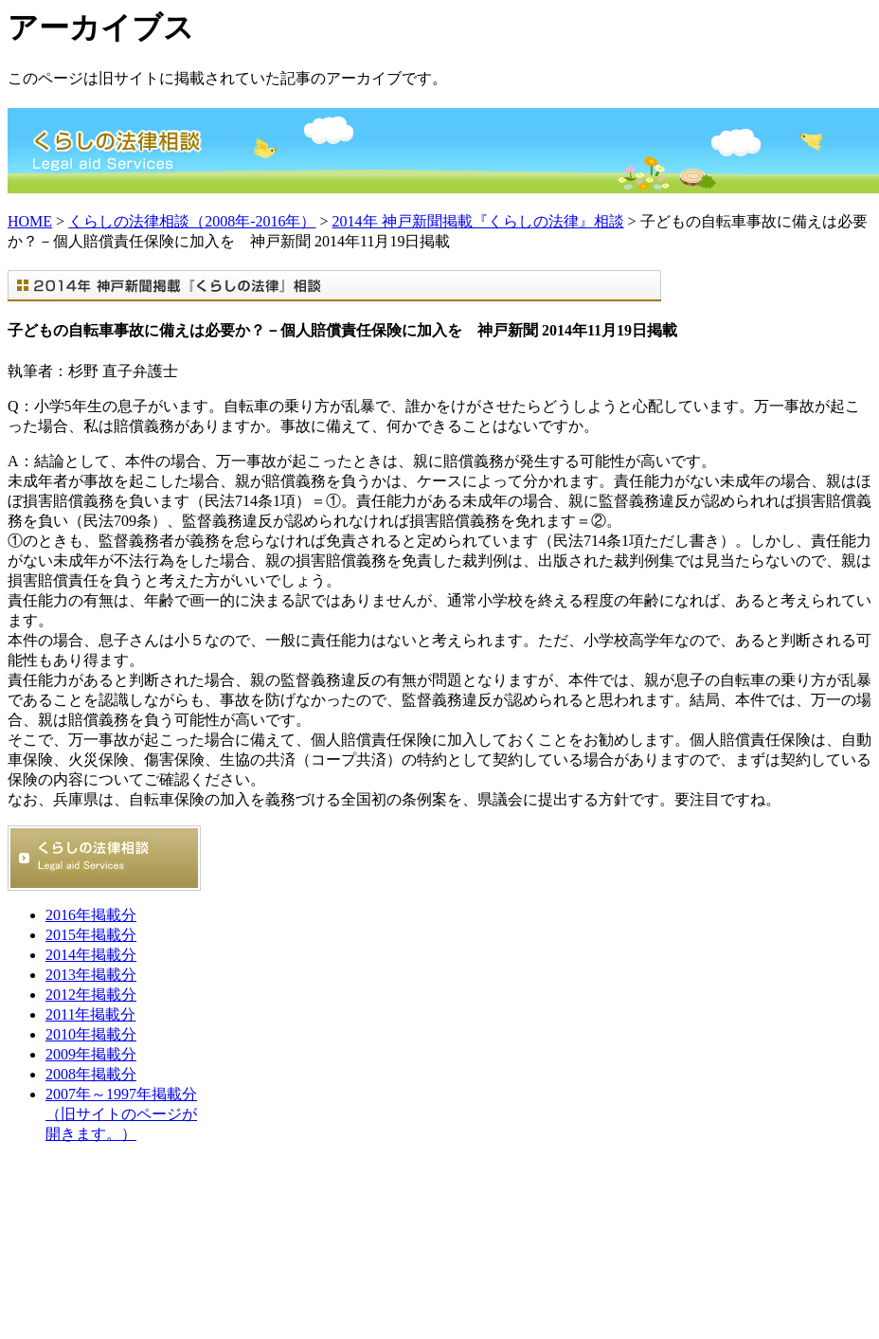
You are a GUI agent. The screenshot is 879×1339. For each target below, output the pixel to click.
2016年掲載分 (90, 915)
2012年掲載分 (90, 994)
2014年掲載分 (90, 955)
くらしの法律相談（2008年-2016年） (191, 221)
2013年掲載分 (90, 975)
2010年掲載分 (90, 1034)
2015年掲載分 (90, 935)
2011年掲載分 (90, 1014)
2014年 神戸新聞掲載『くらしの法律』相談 (478, 221)
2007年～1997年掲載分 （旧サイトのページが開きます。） (121, 1114)
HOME (30, 221)
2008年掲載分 (90, 1074)
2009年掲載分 (90, 1054)
